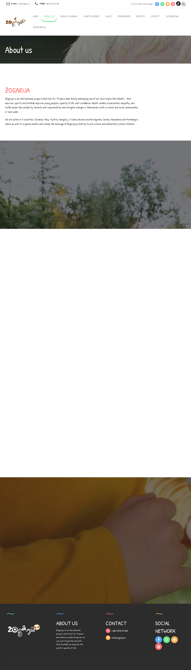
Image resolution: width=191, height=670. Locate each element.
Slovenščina (172, 16)
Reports (140, 16)
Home (35, 16)
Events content (92, 16)
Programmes (124, 16)
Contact (155, 16)
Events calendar (68, 16)
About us (49, 16)
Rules (109, 16)
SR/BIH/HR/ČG (39, 27)
